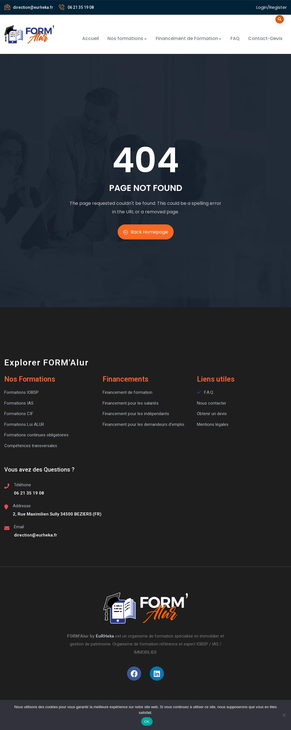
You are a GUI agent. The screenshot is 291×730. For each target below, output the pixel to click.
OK (146, 722)
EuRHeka (105, 636)
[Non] (284, 715)
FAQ (235, 38)
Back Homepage (145, 232)
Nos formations (127, 38)
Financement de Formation (189, 38)
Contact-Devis (265, 38)
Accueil (90, 38)
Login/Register (271, 7)
